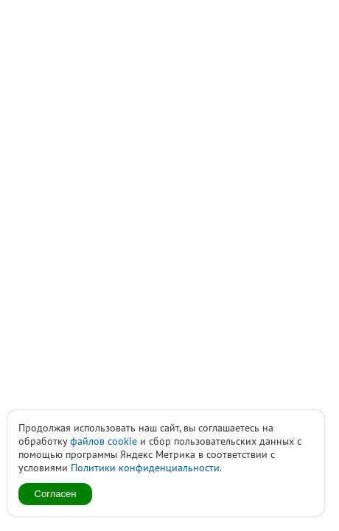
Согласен (56, 493)
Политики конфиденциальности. (146, 467)
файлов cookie (103, 441)
